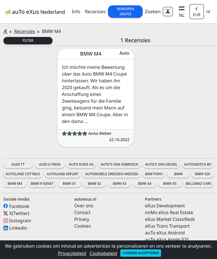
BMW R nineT (42, 183)
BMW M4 (15, 183)
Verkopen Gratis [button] (125, 11)
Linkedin (18, 228)
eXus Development (165, 206)
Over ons (84, 206)
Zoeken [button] (152, 11)
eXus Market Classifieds (170, 219)
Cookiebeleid (103, 253)
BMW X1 (69, 183)
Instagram (20, 221)
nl (208, 11)
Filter (28, 40)
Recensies (95, 11)
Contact (82, 212)
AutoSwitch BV (197, 164)
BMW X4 (144, 183)
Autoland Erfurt (63, 174)
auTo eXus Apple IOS (167, 239)
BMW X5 (169, 183)
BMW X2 (94, 183)
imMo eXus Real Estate (169, 212)
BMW (178, 174)
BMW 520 (202, 174)
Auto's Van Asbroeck (119, 164)
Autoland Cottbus (23, 174)
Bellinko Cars (198, 183)
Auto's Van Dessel (161, 164)
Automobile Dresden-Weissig (111, 174)
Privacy (81, 219)
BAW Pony (154, 174)
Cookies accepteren (141, 253)
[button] (181, 11)
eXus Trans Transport (167, 226)
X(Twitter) (19, 213)
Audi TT (18, 164)
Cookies (82, 226)
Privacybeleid (72, 253)
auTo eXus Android (165, 233)
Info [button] (76, 11)
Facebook (19, 206)
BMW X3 (119, 183)
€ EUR (197, 11)
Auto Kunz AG (81, 164)
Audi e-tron (49, 164)
